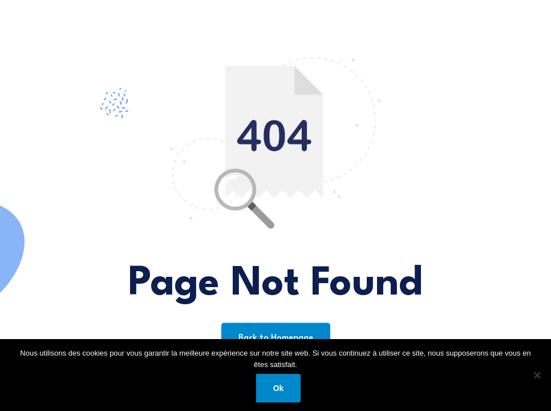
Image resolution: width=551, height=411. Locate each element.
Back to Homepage (275, 338)
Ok (278, 388)
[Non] (536, 375)
